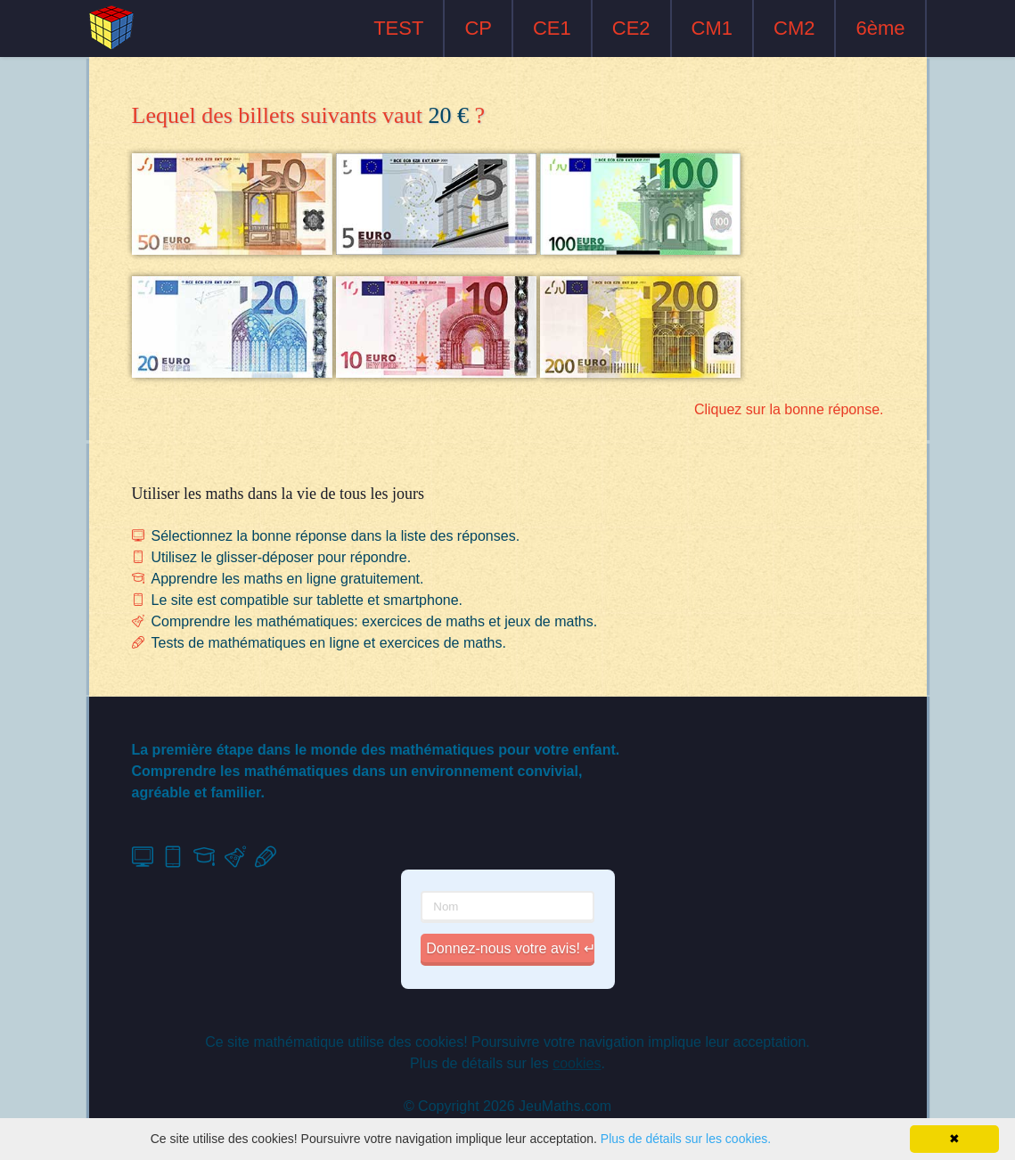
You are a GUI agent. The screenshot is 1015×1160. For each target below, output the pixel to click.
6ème (879, 28)
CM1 (712, 28)
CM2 (794, 28)
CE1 (552, 28)
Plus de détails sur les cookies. (686, 1138)
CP (478, 28)
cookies (577, 1063)
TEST (398, 28)
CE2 (631, 28)
